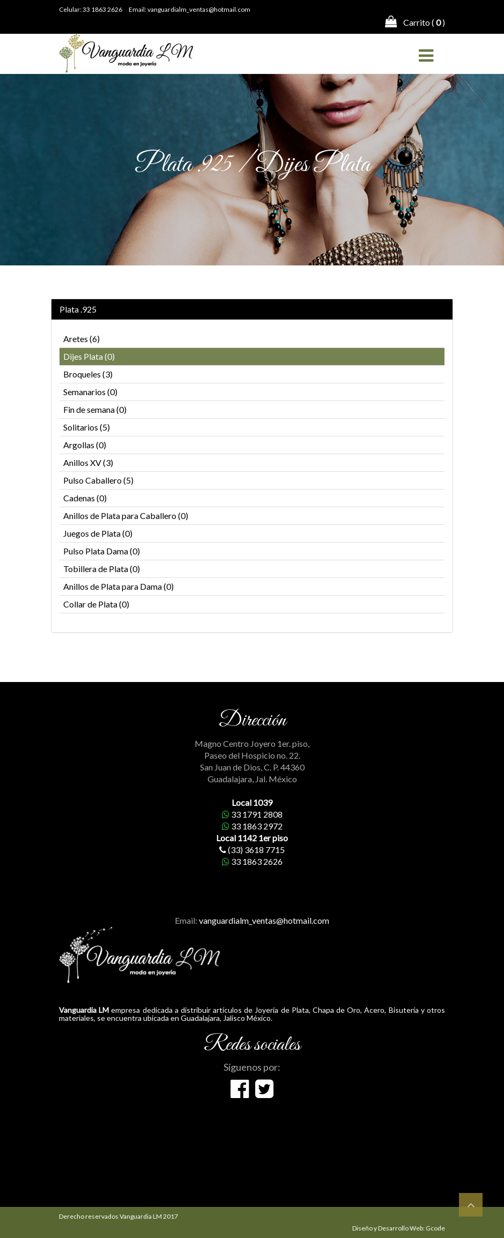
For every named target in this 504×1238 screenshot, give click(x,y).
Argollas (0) (84, 445)
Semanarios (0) (90, 392)
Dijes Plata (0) (89, 356)
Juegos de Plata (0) (97, 533)
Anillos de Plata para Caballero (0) (125, 515)
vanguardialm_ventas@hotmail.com (198, 9)
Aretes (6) (81, 338)
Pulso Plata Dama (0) (101, 551)
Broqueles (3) (88, 374)
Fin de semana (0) (95, 409)
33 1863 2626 (102, 9)
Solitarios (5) (86, 427)
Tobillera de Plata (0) (101, 569)
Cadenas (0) (85, 498)
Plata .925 (78, 309)
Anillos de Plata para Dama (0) (118, 586)
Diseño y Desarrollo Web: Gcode (398, 1228)
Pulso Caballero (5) (98, 480)
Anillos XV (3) (88, 462)
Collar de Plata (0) (96, 604)
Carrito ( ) (415, 21)
